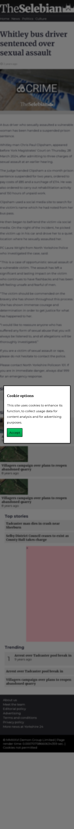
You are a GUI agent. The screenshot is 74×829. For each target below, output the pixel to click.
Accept (14, 433)
